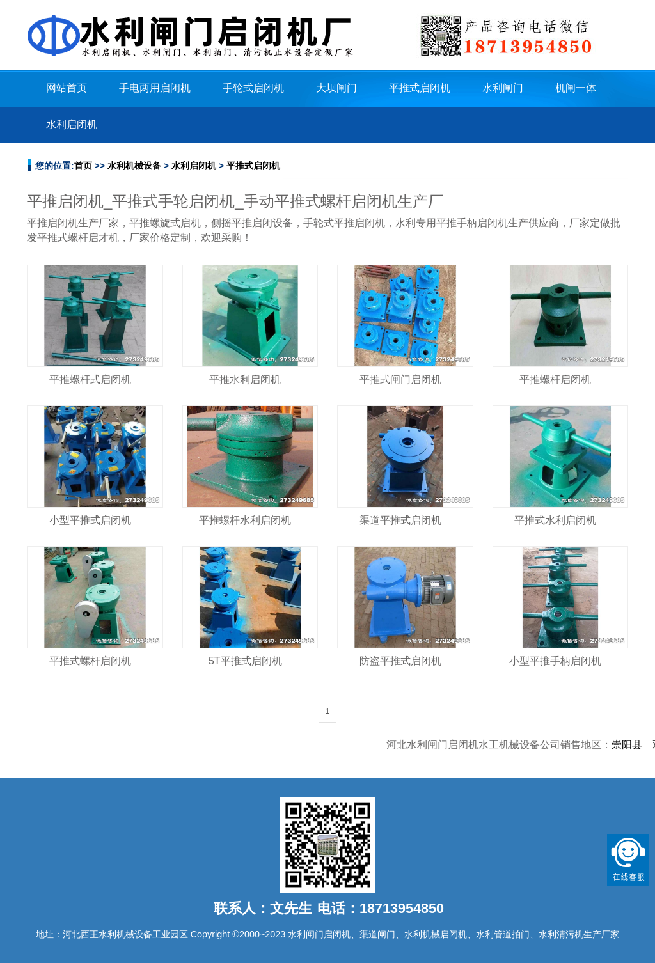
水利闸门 (502, 87)
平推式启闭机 (419, 87)
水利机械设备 (134, 165)
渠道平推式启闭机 (400, 520)
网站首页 (66, 87)
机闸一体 (575, 87)
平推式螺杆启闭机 (90, 660)
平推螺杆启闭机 (555, 379)
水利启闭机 (71, 124)
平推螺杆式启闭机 (90, 379)
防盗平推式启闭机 (400, 660)
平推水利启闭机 (245, 379)
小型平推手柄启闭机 (555, 660)
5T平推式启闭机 (245, 660)
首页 (83, 165)
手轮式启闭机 (253, 87)
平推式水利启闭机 (555, 520)
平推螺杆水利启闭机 (245, 520)
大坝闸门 (336, 87)
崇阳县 (634, 744)
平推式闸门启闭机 (400, 379)
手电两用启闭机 (155, 87)
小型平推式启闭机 (90, 520)
